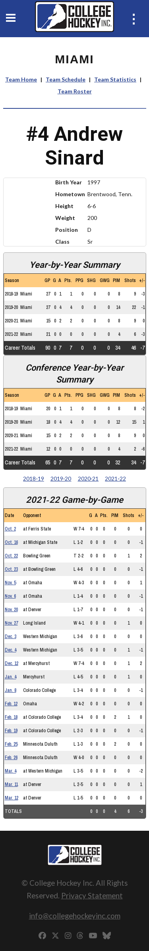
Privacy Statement (92, 895)
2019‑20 (61, 478)
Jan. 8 (10, 690)
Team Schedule (65, 79)
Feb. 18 (11, 717)
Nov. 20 (11, 609)
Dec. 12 (11, 663)
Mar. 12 (11, 798)
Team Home (21, 79)
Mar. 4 (10, 771)
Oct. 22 (11, 556)
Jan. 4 (10, 677)
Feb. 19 (11, 730)
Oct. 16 (11, 542)
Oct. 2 (10, 529)
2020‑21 (88, 478)
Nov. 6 (10, 596)
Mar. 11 (11, 784)
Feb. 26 (11, 757)
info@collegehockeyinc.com (74, 915)
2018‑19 (33, 478)
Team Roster (75, 91)
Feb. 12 (11, 704)
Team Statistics (115, 79)
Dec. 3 (10, 636)
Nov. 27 (11, 623)
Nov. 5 (10, 583)
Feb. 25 (11, 744)
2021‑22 (115, 478)
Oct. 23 (11, 569)
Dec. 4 (10, 650)
